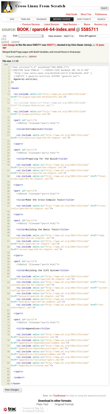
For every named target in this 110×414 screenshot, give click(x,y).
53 (8, 253)
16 (8, 120)
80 (8, 363)
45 (8, 221)
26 (8, 153)
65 (8, 299)
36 (8, 191)
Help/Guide (71, 14)
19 (8, 129)
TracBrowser (59, 396)
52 (8, 247)
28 (8, 159)
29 (8, 162)
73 (8, 329)
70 (8, 320)
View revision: (55, 36)
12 (8, 103)
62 (8, 282)
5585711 (89, 29)
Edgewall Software (35, 411)
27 (8, 156)
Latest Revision (51, 24)
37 (8, 194)
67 (8, 311)
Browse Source (61, 19)
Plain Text (42, 404)
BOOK (23, 29)
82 (8, 372)
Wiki (12, 19)
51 (8, 241)
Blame (87, 24)
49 (8, 233)
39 (8, 200)
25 (8, 150)
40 (8, 203)
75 (8, 335)
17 (8, 123)
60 (8, 274)
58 (8, 268)
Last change (8, 45)
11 (8, 100)
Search (101, 19)
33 (8, 182)
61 (8, 277)
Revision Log (100, 24)
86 (8, 384)
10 (8, 94)
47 (8, 227)
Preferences (101, 14)
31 (8, 171)
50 (8, 236)
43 (8, 215)
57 (8, 265)
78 (8, 352)
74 (8, 332)
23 (8, 144)
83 (8, 375)
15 (8, 117)
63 (8, 288)
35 (8, 188)
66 (8, 305)
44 (8, 218)
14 (8, 112)
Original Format (64, 404)
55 (8, 259)
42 (8, 212)
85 (8, 381)
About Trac (86, 14)
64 (8, 294)
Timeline (25, 19)
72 (8, 326)
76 (8, 340)
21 (8, 135)
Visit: (15, 36)
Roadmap (42, 19)
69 (8, 317)
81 (8, 369)
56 (8, 262)
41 (8, 206)
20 (8, 132)
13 (8, 109)
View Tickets (84, 19)
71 (8, 323)
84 (8, 378)
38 (8, 197)
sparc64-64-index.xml (53, 29)
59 (8, 271)
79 (8, 357)
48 (8, 230)
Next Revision (70, 24)
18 (8, 126)
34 (8, 185)
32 (8, 176)
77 (8, 346)
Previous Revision (31, 24)
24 (8, 147)
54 (8, 256)
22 (8, 141)
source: (9, 29)
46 (8, 224)
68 (8, 314)
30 (8, 165)
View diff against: (94, 36)
